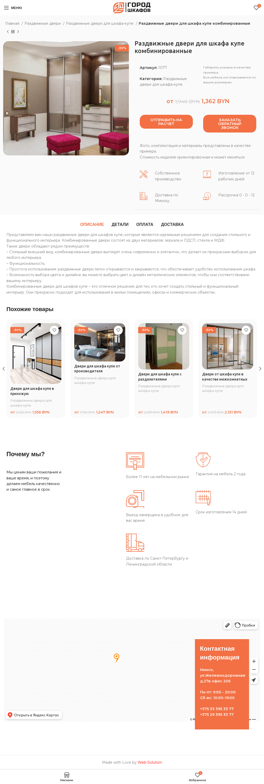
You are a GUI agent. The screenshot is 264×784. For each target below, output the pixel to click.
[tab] (92, 224)
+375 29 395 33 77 (217, 714)
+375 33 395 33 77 (217, 709)
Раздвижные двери (43, 23)
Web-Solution (150, 762)
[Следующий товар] (18, 31)
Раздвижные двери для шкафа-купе (100, 23)
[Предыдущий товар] (7, 31)
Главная (12, 23)
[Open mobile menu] (12, 8)
